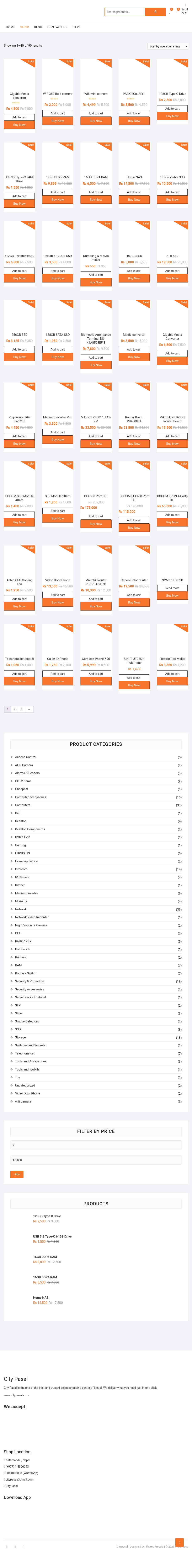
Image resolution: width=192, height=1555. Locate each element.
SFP (18, 1005)
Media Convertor (26, 893)
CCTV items (23, 781)
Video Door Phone (27, 1093)
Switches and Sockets (30, 1045)
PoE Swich (22, 949)
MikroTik (21, 901)
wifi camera (23, 1101)
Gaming (20, 845)
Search (155, 12)
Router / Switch (25, 973)
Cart (77, 27)
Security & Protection (29, 981)
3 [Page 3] (21, 709)
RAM (18, 965)
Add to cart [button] (19, 117)
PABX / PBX (23, 941)
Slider (19, 1013)
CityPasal (11, 1486)
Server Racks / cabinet (30, 997)
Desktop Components (30, 829)
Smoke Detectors (27, 1021)
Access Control (25, 757)
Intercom (21, 869)
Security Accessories (29, 989)
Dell (17, 813)
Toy (17, 1077)
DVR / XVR (22, 837)
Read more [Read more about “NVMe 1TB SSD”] (172, 588)
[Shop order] (168, 46)
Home (10, 27)
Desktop (20, 821)
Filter (17, 1174)
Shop (24, 27)
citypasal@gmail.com (18, 1479)
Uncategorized (25, 1085)
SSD (18, 1029)
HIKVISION (22, 853)
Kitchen (20, 885)
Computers (22, 805)
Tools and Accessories (30, 1061)
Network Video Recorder (32, 917)
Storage (20, 1037)
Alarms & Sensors (27, 773)
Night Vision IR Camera (31, 925)
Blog (38, 27)
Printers (20, 957)
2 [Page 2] (14, 709)
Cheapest (21, 789)
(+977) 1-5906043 (16, 1466)
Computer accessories (30, 797)
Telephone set (24, 1053)
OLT (17, 933)
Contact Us (57, 27)
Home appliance (26, 861)
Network (21, 909)
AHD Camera (24, 765)
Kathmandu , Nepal (17, 1460)
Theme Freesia (154, 1546)
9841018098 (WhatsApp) (21, 1473)
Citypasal (122, 1546)
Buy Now (19, 125)
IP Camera (22, 877)
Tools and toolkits (27, 1069)
